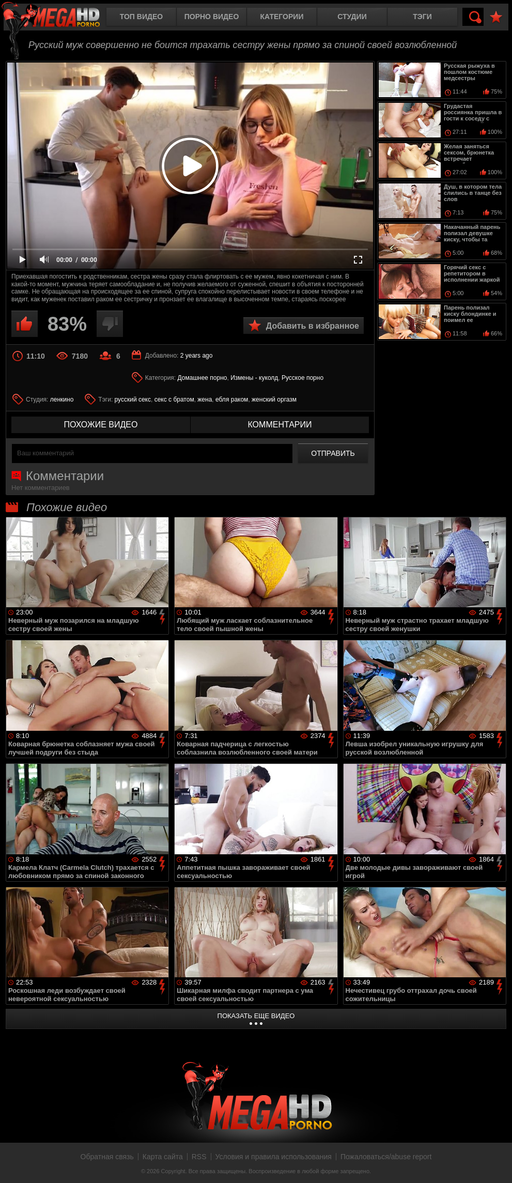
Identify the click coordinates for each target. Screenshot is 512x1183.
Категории (282, 16)
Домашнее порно (202, 377)
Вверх (496, 1163)
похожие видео (101, 424)
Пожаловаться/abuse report (386, 1157)
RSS (199, 1157)
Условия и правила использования (273, 1157)
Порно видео (211, 16)
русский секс (133, 399)
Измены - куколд (254, 377)
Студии (351, 16)
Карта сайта (163, 1157)
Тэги (422, 16)
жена (204, 399)
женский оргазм (274, 399)
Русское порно (302, 377)
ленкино (62, 399)
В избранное (496, 17)
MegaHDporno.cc (59, 18)
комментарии (279, 424)
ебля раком (231, 399)
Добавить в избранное (312, 325)
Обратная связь (107, 1157)
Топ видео (141, 16)
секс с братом (174, 399)
